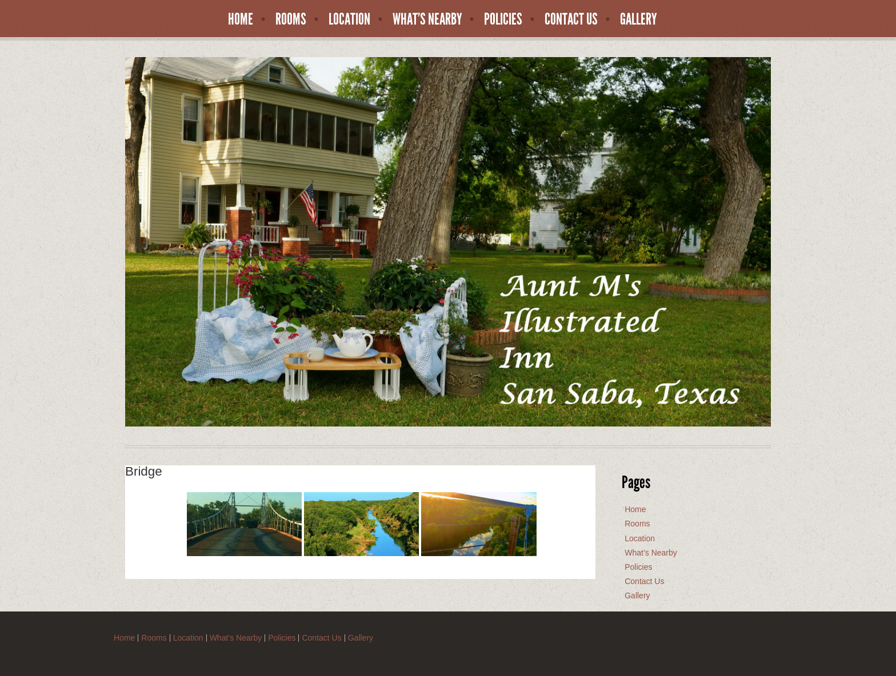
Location (349, 19)
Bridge (143, 471)
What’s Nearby (427, 19)
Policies (503, 19)
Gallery (638, 19)
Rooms (290, 19)
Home (240, 19)
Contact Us (571, 19)
